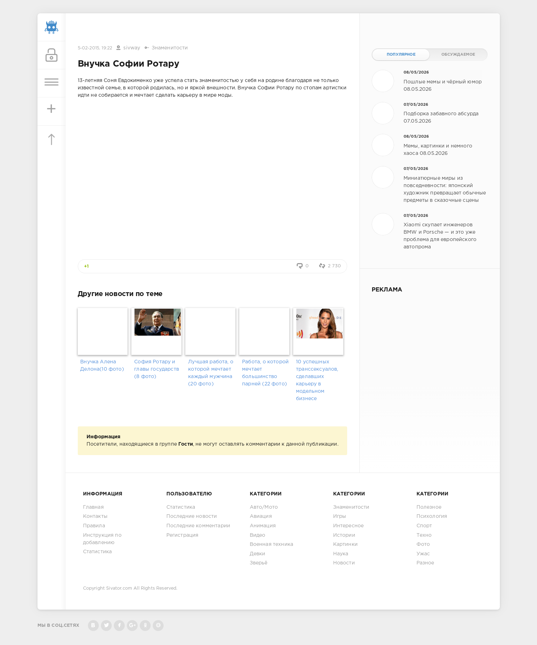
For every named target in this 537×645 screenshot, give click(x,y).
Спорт (424, 526)
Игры (339, 516)
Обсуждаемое (458, 54)
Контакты (95, 516)
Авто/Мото (264, 507)
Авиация (261, 516)
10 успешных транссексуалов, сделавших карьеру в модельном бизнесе (317, 380)
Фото (423, 544)
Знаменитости (170, 48)
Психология (431, 516)
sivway (131, 48)
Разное (425, 563)
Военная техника (272, 544)
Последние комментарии (198, 526)
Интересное (348, 526)
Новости (344, 563)
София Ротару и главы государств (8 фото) (156, 369)
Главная (93, 507)
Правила (94, 526)
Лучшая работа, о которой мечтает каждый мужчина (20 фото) (210, 373)
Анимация (263, 526)
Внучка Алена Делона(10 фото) (102, 365)
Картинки (345, 544)
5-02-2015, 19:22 (95, 48)
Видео (258, 535)
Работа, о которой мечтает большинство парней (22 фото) (265, 373)
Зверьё (259, 563)
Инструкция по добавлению (102, 539)
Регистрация (182, 535)
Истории (344, 535)
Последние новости (191, 516)
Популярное (401, 54)
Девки (258, 554)
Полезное (428, 507)
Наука (341, 554)
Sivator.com (119, 588)
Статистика (97, 552)
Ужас (423, 554)
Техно (424, 535)
